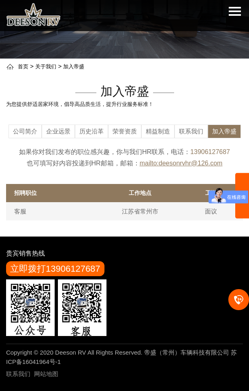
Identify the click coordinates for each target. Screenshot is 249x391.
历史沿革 (91, 131)
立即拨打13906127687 (55, 269)
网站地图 (46, 373)
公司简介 (25, 131)
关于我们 (45, 66)
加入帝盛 (73, 66)
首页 (23, 66)
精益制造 (158, 131)
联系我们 (191, 131)
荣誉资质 (125, 131)
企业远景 (58, 131)
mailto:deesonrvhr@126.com (181, 163)
